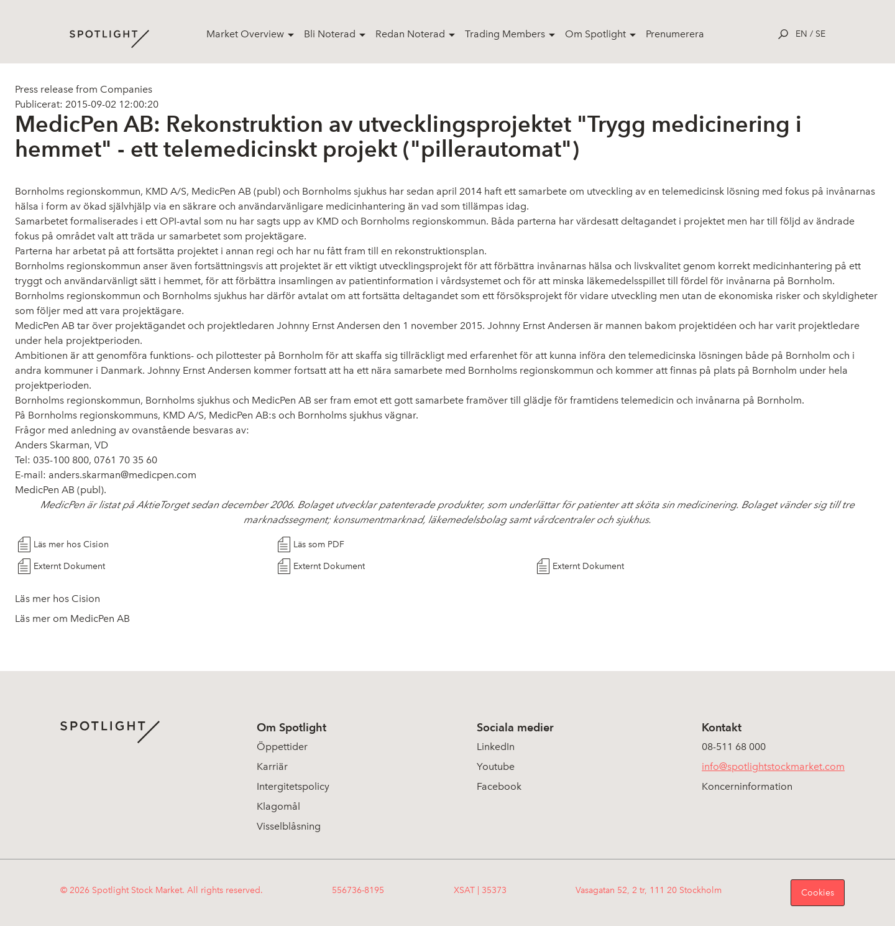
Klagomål (278, 806)
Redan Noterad (410, 34)
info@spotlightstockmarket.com (773, 766)
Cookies (817, 892)
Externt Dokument (69, 566)
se (820, 34)
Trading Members (505, 34)
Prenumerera (675, 34)
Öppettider (282, 746)
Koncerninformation (747, 786)
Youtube (496, 766)
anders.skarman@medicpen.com (122, 475)
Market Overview (245, 34)
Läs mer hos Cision (71, 544)
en (801, 34)
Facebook (499, 786)
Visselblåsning (289, 826)
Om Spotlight (595, 34)
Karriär (272, 766)
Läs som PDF (318, 544)
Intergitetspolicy (293, 786)
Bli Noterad (330, 34)
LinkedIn (496, 746)
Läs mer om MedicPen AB (72, 618)
